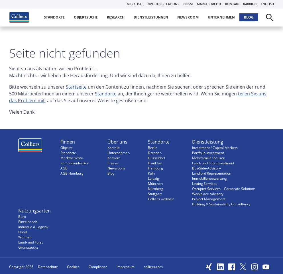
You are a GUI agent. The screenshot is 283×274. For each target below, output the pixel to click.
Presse (188, 4)
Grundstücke (28, 247)
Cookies (73, 266)
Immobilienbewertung (209, 178)
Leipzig (153, 178)
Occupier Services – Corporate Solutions (224, 188)
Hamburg (155, 168)
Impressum (126, 266)
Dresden (155, 152)
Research (116, 17)
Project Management (208, 199)
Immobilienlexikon (74, 163)
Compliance (98, 266)
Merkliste (135, 4)
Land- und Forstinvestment (213, 163)
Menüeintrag (30, 146)
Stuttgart (155, 193)
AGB (64, 168)
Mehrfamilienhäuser (208, 158)
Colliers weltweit (161, 199)
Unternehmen (221, 17)
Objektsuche (86, 17)
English (267, 4)
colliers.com (153, 266)
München (155, 183)
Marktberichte (209, 4)
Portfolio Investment (208, 152)
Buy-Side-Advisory (206, 168)
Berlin (152, 147)
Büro (22, 216)
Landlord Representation (211, 173)
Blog (249, 17)
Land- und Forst (30, 242)
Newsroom (188, 17)
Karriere (250, 4)
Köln (151, 173)
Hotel (22, 232)
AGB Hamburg (72, 173)
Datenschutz (48, 266)
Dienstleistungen (151, 17)
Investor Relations (162, 4)
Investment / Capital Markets (215, 147)
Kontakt (232, 4)
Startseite (76, 87)
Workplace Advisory (207, 193)
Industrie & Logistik (33, 226)
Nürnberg (155, 188)
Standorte (54, 17)
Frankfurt (155, 163)
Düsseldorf (156, 158)
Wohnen (24, 237)
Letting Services (204, 183)
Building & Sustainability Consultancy (221, 204)
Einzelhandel (28, 221)
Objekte (66, 147)
